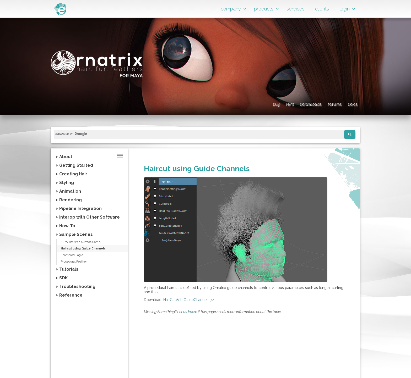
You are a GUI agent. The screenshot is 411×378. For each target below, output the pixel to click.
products (263, 9)
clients (322, 9)
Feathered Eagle (76, 256)
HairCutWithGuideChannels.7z (188, 300)
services (295, 9)
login (344, 9)
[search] (197, 134)
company (231, 9)
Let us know (187, 312)
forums (321, 103)
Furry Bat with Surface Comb (85, 242)
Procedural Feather (77, 262)
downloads (284, 103)
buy (227, 103)
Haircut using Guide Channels (89, 249)
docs (351, 103)
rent (250, 103)
